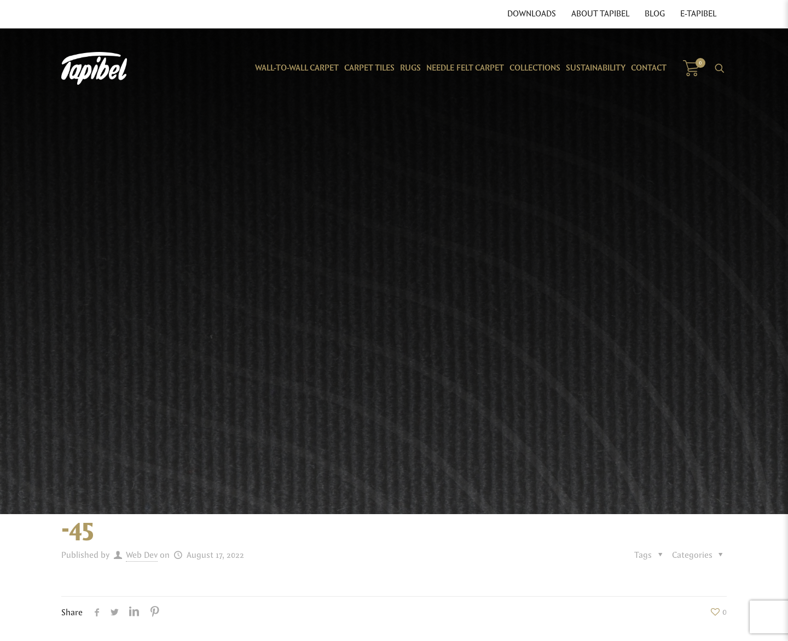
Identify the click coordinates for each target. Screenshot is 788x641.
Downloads (531, 14)
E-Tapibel (698, 14)
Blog (655, 14)
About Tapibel (600, 14)
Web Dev (142, 555)
